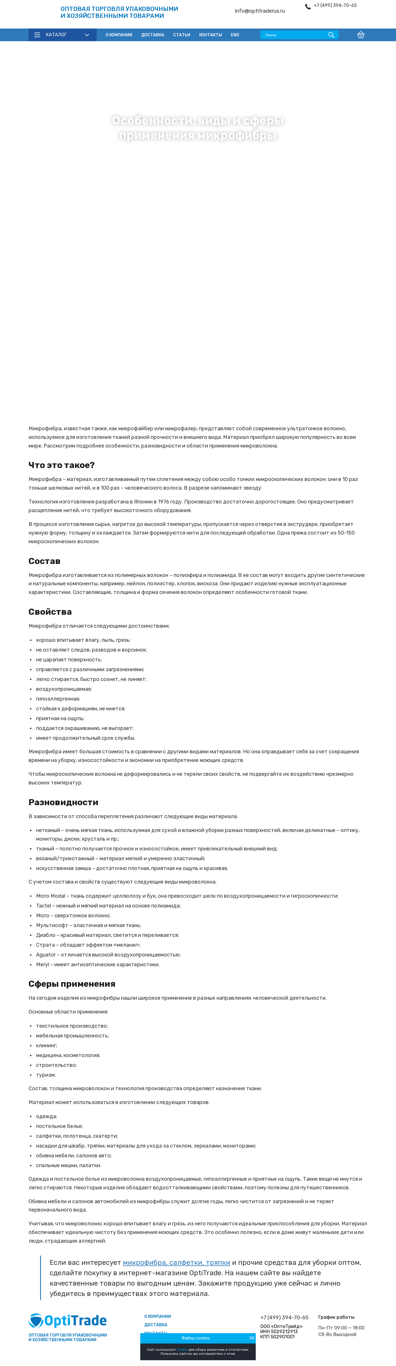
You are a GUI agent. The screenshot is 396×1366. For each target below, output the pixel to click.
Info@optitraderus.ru (260, 11)
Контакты (210, 35)
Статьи (181, 35)
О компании (119, 35)
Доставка (152, 35)
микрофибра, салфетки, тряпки (176, 1263)
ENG (235, 35)
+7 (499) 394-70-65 (335, 5)
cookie (182, 1350)
